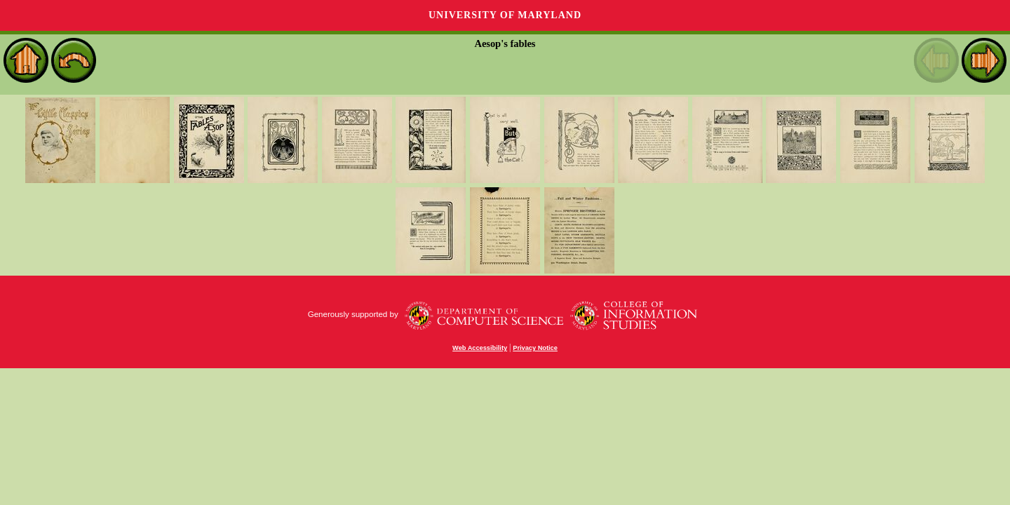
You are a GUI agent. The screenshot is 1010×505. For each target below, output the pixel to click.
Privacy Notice (535, 347)
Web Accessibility (479, 347)
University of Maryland (505, 15)
